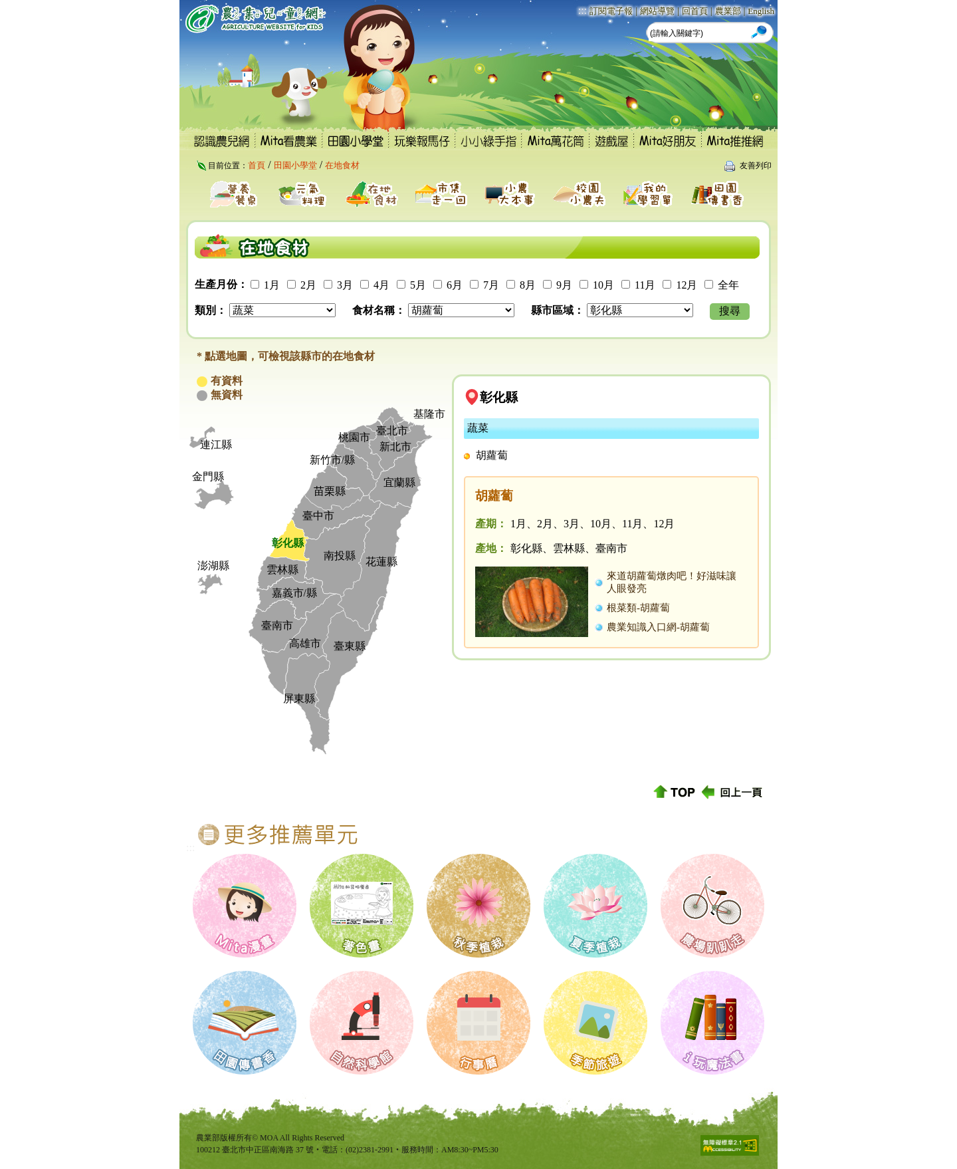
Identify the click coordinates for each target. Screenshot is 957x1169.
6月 (455, 285)
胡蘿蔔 (492, 455)
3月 (345, 285)
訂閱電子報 (611, 11)
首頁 (256, 165)
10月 (603, 285)
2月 (308, 285)
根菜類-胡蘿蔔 (638, 607)
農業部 (728, 11)
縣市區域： (557, 310)
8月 (528, 285)
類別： (211, 310)
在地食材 (342, 165)
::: (582, 10)
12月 (686, 285)
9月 (564, 285)
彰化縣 (499, 397)
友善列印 (756, 165)
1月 (272, 285)
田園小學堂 (295, 165)
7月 (491, 285)
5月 (418, 285)
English (761, 11)
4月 (381, 285)
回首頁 (695, 11)
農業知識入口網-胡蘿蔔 (658, 627)
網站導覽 (657, 11)
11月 (645, 285)
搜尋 (729, 311)
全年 (728, 285)
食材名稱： (378, 310)
